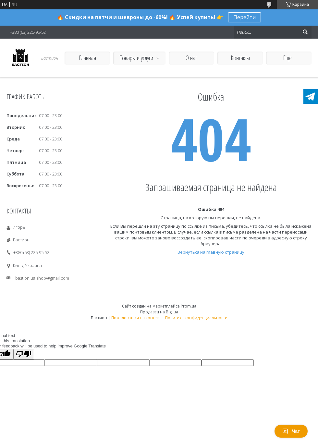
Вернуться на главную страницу (210, 252)
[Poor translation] (23, 354)
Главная (87, 58)
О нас (191, 58)
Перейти (244, 17)
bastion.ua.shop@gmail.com (42, 278)
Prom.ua (188, 306)
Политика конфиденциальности (196, 318)
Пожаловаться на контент (136, 318)
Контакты (240, 58)
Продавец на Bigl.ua (159, 312)
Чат (291, 431)
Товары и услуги (136, 58)
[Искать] (305, 32)
